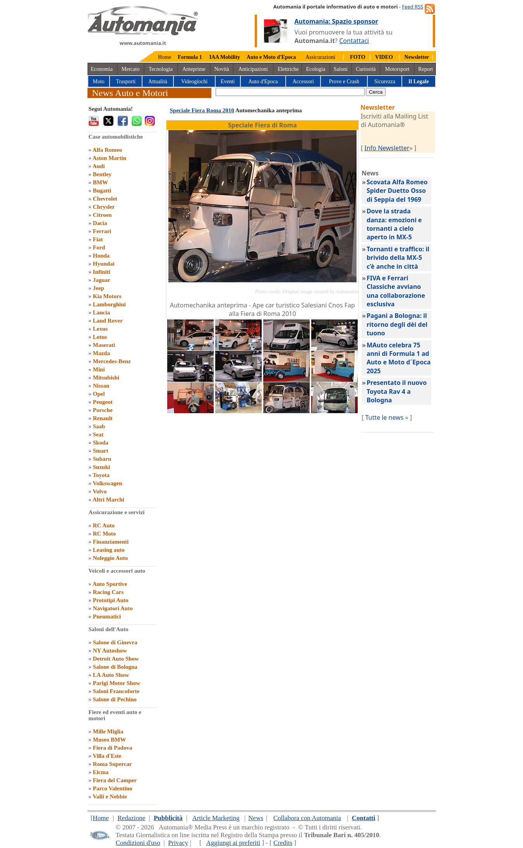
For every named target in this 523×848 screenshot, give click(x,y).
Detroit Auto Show (116, 659)
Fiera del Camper (115, 780)
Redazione (131, 818)
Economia (102, 69)
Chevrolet (105, 199)
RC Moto (104, 533)
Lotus (100, 337)
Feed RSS (412, 6)
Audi (99, 166)
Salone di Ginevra (115, 642)
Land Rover (108, 321)
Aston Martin (109, 158)
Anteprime (194, 69)
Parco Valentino (112, 788)
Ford (99, 247)
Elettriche (288, 69)
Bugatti (102, 190)
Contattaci (354, 40)
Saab (99, 426)
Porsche (103, 410)
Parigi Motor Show (116, 683)
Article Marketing (215, 818)
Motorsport (397, 69)
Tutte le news (384, 417)
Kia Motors (107, 296)
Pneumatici (107, 616)
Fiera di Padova (112, 748)
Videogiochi (194, 81)
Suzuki (101, 467)
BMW (100, 182)
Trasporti (125, 81)
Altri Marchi (108, 499)
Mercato (131, 69)
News (255, 818)
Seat (98, 434)
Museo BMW (109, 739)
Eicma (101, 772)
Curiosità (366, 69)
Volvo (99, 491)
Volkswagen (107, 483)
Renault (103, 418)
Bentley (102, 174)
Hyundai (104, 264)
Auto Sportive (110, 584)
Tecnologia (161, 69)
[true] (290, 92)
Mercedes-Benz (112, 361)
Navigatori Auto (113, 608)
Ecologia (315, 69)
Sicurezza (384, 81)
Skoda (100, 442)
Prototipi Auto (111, 600)
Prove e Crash (344, 81)
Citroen (102, 215)
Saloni (341, 69)
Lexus (100, 329)
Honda (101, 255)
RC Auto (104, 525)
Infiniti (101, 272)
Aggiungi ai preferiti (233, 842)
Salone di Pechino (115, 699)
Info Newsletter (386, 148)
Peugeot (103, 402)
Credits (282, 842)
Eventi (228, 81)
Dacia (100, 223)
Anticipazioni (253, 69)
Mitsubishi (106, 377)
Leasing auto (109, 550)
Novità (221, 69)
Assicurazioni (320, 57)
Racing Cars (108, 592)
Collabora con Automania (307, 818)
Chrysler (104, 207)
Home (164, 57)
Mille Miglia (108, 731)
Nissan (101, 386)
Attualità (157, 81)
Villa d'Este (107, 756)
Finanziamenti (111, 542)
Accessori (303, 81)
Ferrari (102, 231)
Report (425, 69)
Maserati (104, 345)
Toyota (101, 475)
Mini (99, 369)
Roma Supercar (112, 764)
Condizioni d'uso (138, 842)
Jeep (98, 288)
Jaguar (101, 280)
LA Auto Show (111, 675)
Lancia (101, 312)
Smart (100, 451)
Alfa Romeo (107, 150)
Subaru (102, 459)
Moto (99, 81)
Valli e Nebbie (110, 796)
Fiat (98, 239)
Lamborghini (109, 304)
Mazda (101, 353)
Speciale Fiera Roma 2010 (202, 110)
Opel (99, 394)
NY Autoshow (110, 650)
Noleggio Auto (110, 558)
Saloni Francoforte (116, 691)
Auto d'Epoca (263, 81)
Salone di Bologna (115, 667)
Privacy (178, 842)
